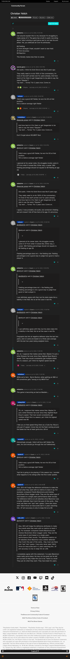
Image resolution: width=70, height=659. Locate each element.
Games (48, 1)
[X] (17, 578)
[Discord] (46, 578)
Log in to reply (53, 23)
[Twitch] (40, 578)
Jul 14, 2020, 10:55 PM (42, 183)
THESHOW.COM (5, 1)
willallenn (21, 374)
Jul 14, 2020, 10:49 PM (45, 117)
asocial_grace (21, 67)
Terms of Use (35, 608)
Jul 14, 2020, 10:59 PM (42, 268)
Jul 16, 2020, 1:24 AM (43, 518)
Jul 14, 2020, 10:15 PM (35, 33)
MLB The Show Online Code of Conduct (35, 618)
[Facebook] (29, 578)
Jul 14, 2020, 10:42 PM (36, 96)
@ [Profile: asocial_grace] (22, 120)
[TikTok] (52, 578)
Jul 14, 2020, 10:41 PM (38, 67)
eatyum (20, 96)
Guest (34, 117)
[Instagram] (23, 578)
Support (56, 1)
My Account (65, 1)
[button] (3, 656)
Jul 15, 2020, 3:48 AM (36, 484)
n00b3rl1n (20, 33)
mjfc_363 (21, 518)
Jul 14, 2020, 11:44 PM (35, 389)
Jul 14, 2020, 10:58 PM (43, 222)
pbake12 (20, 454)
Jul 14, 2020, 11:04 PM (42, 309)
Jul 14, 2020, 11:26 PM (35, 351)
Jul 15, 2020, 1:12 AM (44, 402)
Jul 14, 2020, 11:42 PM (37, 374)
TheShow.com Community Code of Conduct (35, 614)
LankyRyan (21, 117)
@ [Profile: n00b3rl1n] (21, 225)
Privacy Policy (35, 611)
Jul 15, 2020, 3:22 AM (37, 439)
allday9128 (21, 402)
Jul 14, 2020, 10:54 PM (42, 145)
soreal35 (20, 439)
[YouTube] (35, 578)
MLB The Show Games (35, 621)
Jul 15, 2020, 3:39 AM (43, 454)
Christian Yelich (39, 120)
